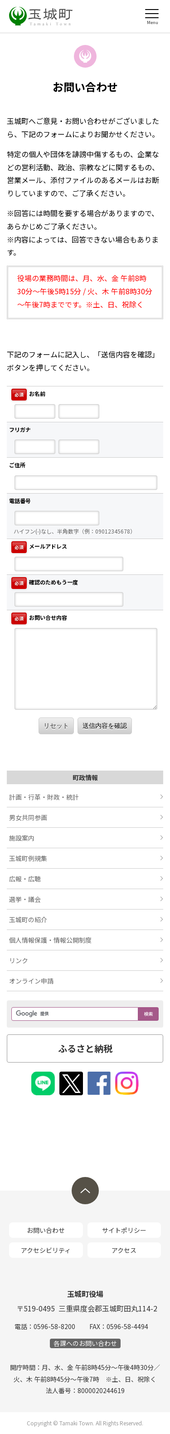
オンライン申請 (31, 980)
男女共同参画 (28, 817)
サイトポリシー (124, 1230)
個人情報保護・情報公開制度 (50, 939)
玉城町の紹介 (28, 919)
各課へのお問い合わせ (85, 1343)
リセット (56, 725)
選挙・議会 (25, 899)
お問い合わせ (46, 1230)
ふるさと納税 (85, 1048)
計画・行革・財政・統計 (44, 796)
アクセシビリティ (46, 1250)
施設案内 (21, 837)
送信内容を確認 (105, 725)
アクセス (124, 1250)
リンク (18, 960)
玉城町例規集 (28, 858)
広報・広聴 (25, 878)
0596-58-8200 (54, 1326)
